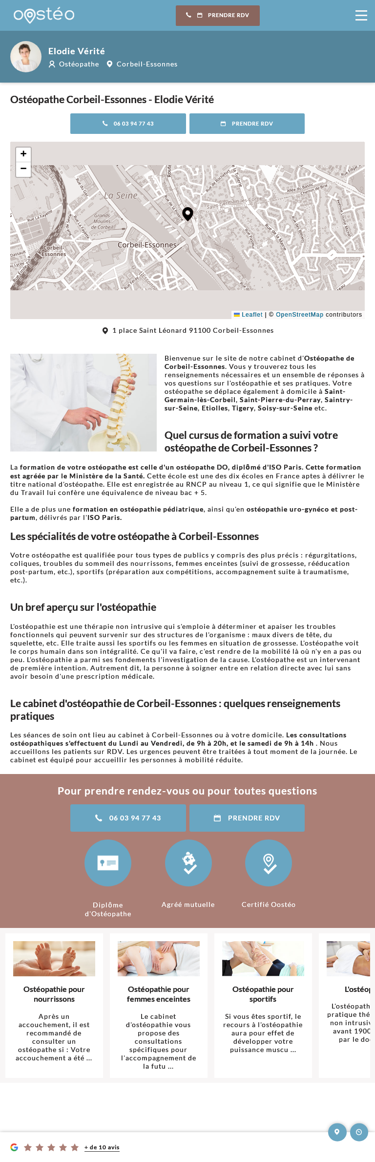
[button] (188, 214)
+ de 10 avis (102, 1147)
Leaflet (248, 314)
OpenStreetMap (300, 314)
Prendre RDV (218, 15)
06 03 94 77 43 (128, 124)
